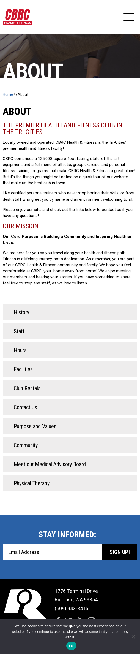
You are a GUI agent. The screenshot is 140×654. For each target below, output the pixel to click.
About (23, 94)
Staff (19, 331)
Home (8, 94)
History (21, 312)
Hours (20, 350)
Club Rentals (27, 388)
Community (26, 445)
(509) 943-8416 (71, 608)
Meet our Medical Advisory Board (50, 464)
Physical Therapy (32, 483)
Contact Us (25, 407)
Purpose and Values (35, 426)
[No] (133, 636)
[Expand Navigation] (128, 17)
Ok (71, 646)
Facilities (23, 369)
